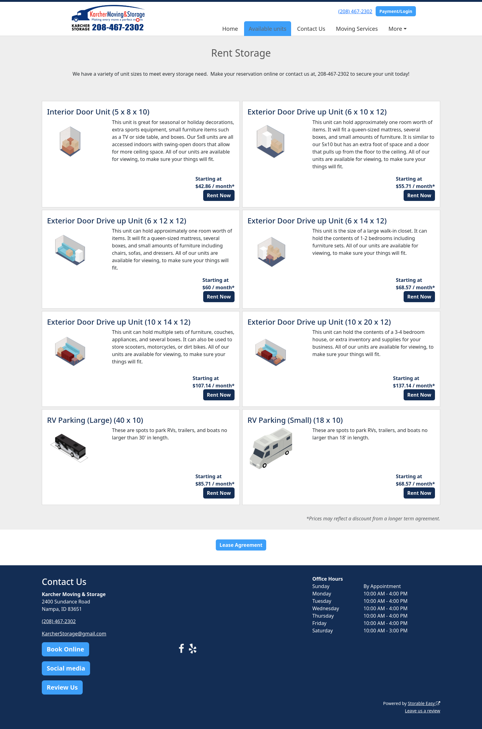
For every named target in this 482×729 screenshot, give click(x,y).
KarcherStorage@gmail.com (74, 633)
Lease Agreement (240, 545)
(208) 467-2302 (355, 11)
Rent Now (219, 195)
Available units (267, 28)
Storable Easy (424, 703)
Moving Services (357, 28)
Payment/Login (395, 11)
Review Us (62, 687)
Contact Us (311, 28)
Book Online (65, 649)
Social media (66, 668)
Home (230, 28)
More (395, 28)
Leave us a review (422, 711)
